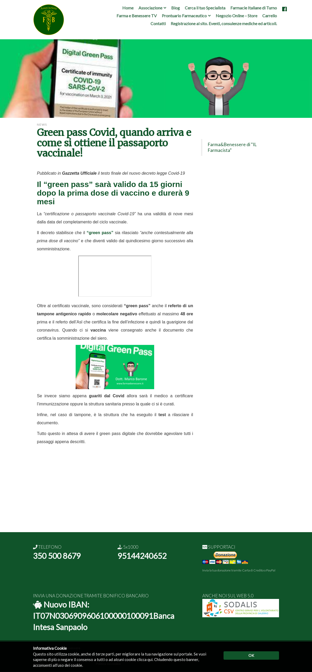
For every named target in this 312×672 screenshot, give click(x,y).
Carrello (269, 15)
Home (127, 7)
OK (251, 655)
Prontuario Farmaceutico (184, 15)
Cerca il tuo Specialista (205, 7)
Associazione (150, 7)
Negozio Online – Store (236, 15)
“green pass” (68, 184)
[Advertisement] (156, 495)
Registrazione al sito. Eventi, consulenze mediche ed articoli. (224, 23)
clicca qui (145, 659)
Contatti (158, 23)
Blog (175, 7)
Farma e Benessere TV (136, 15)
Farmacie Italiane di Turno (253, 7)
